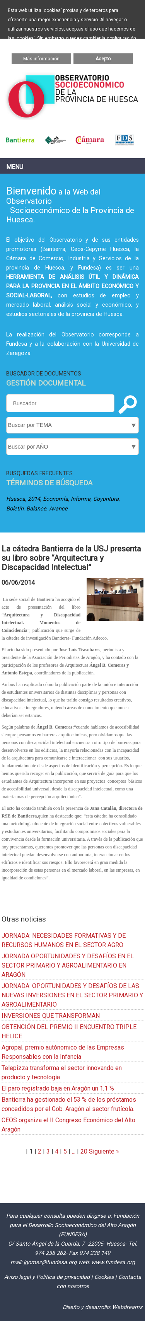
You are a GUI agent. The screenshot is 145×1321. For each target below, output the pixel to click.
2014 (34, 499)
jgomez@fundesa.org (50, 1262)
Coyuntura (106, 499)
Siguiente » (103, 1151)
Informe (80, 499)
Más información (41, 58)
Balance (36, 508)
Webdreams (127, 1307)
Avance (58, 508)
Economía (55, 499)
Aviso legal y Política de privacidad (47, 1277)
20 (83, 1151)
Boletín (15, 508)
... (73, 1151)
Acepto (103, 58)
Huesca (15, 499)
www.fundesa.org (113, 1262)
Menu (14, 167)
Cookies (104, 1277)
